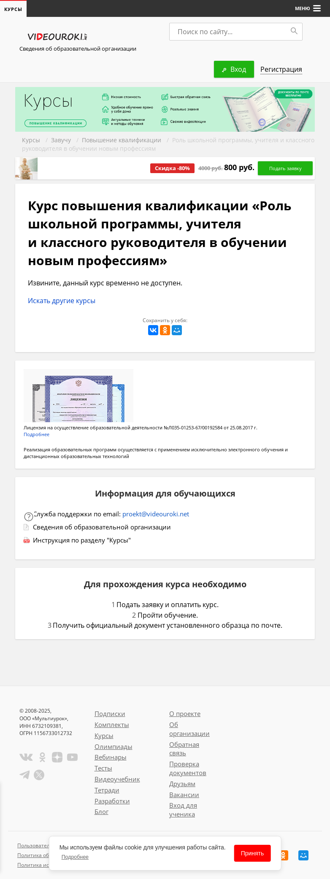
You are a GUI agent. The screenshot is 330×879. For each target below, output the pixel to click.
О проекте (184, 713)
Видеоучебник (117, 779)
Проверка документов (187, 768)
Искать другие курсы (61, 300)
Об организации (189, 729)
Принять (252, 853)
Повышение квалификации (121, 140)
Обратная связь (184, 748)
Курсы (31, 140)
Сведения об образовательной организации (77, 48)
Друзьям (182, 783)
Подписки (110, 713)
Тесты (103, 768)
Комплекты (112, 724)
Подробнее (36, 434)
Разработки (112, 801)
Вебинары (111, 757)
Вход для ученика (183, 809)
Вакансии (184, 794)
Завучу (61, 140)
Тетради (107, 790)
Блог (101, 811)
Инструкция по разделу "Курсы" (82, 540)
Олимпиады (114, 746)
